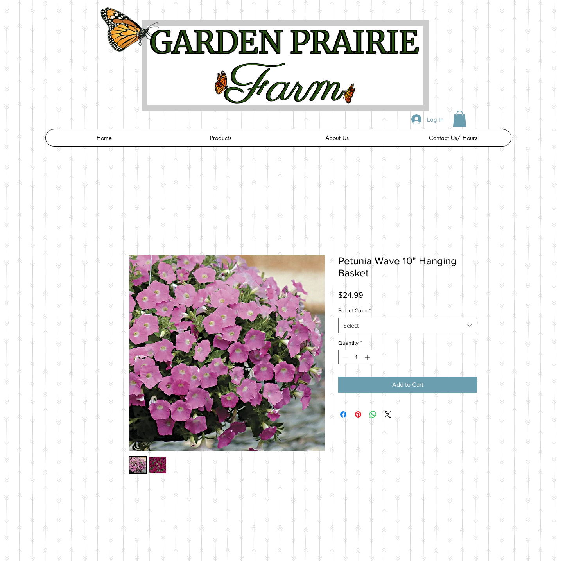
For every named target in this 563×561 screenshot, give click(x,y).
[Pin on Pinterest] (358, 414)
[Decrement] (344, 357)
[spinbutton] (356, 357)
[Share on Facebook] (343, 414)
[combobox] (407, 325)
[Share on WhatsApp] (373, 414)
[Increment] (368, 357)
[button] (459, 119)
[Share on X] (388, 414)
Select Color (354, 310)
